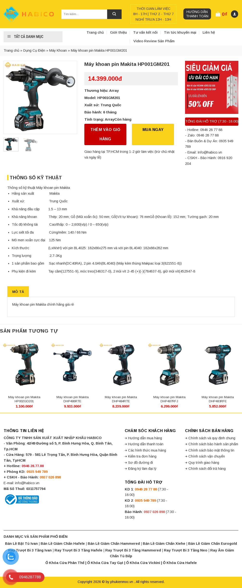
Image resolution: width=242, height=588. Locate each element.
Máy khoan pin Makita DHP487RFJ (169, 399)
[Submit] (114, 14)
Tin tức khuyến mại (180, 32)
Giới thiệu (118, 32)
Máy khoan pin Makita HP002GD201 (24, 399)
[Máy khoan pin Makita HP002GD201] (24, 364)
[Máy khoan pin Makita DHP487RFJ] (169, 364)
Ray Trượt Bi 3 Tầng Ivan (30, 550)
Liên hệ (209, 32)
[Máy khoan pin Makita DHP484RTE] (121, 364)
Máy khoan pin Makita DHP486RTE (72, 399)
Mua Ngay (153, 130)
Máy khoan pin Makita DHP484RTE (121, 399)
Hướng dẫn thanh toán (197, 14)
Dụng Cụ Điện (34, 50)
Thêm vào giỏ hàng (105, 134)
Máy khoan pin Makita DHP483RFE (218, 399)
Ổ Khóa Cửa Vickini (143, 563)
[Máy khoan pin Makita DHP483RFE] (218, 364)
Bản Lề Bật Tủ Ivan (21, 543)
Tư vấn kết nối (145, 32)
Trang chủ (95, 32)
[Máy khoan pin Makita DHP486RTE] (72, 364)
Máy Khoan (58, 50)
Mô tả (18, 292)
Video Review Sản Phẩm (153, 41)
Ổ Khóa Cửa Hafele (180, 563)
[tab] (18, 291)
